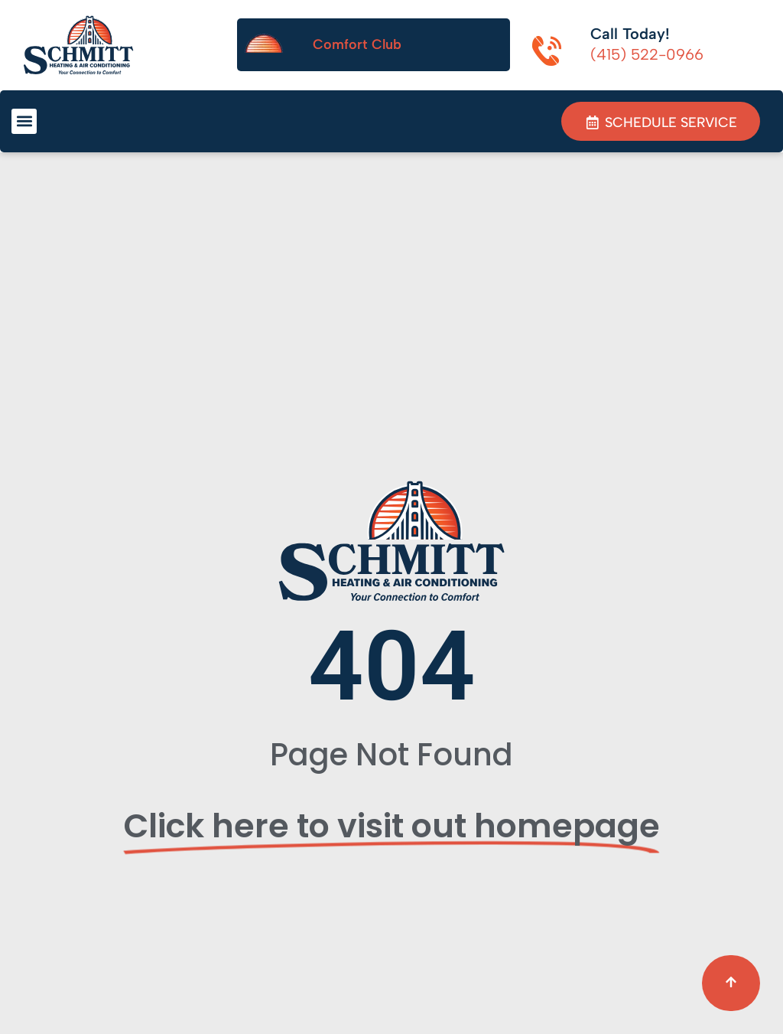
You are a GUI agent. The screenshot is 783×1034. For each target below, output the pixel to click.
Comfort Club (357, 44)
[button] (24, 121)
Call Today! (630, 33)
